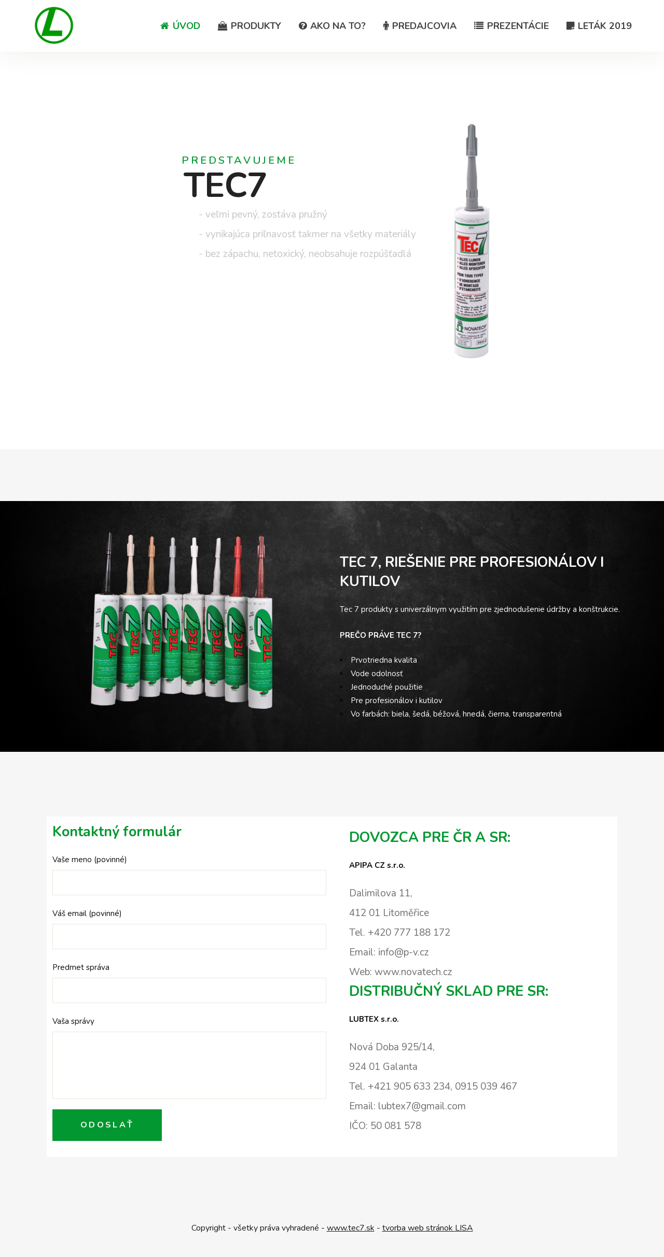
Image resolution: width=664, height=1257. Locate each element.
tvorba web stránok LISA (427, 1228)
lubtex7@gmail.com (422, 1106)
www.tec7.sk (351, 1228)
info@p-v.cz (403, 952)
